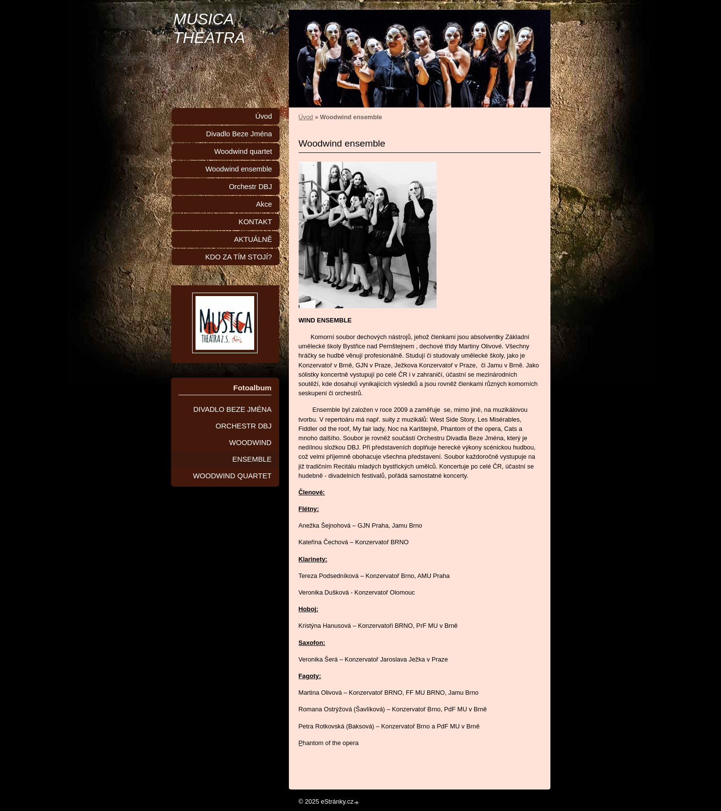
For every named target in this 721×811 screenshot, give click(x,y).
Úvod (306, 117)
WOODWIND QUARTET (232, 476)
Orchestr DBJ (250, 187)
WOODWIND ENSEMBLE (250, 451)
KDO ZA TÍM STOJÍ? (238, 257)
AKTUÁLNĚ (253, 239)
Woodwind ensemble (238, 169)
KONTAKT (255, 222)
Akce (264, 204)
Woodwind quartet (243, 151)
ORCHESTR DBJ (244, 426)
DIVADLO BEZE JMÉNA (232, 409)
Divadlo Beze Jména (239, 134)
